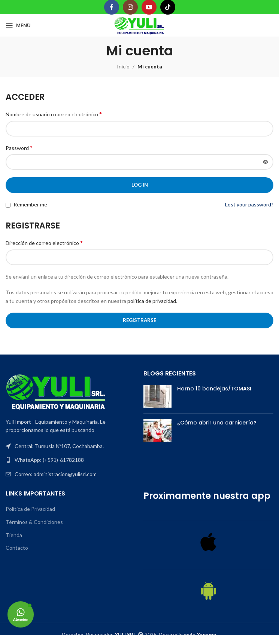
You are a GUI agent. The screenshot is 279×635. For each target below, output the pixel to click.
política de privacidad (151, 301)
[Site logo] (139, 25)
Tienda (14, 535)
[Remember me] (8, 205)
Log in (139, 185)
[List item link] (71, 460)
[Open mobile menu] (18, 25)
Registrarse (139, 320)
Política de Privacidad (30, 509)
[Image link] (56, 391)
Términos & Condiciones (34, 522)
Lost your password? (249, 204)
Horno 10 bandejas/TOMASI (214, 388)
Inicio (123, 66)
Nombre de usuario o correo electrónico (54, 113)
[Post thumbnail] (157, 396)
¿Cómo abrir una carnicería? (217, 422)
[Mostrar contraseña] (265, 162)
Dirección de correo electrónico (44, 242)
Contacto (17, 547)
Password (19, 147)
